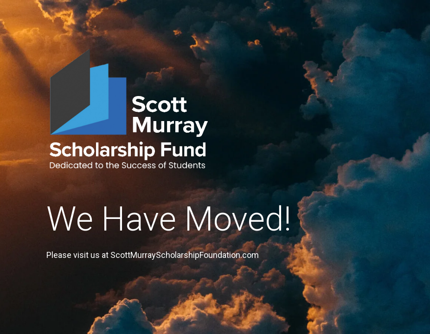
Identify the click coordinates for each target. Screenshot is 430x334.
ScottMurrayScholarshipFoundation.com (184, 255)
